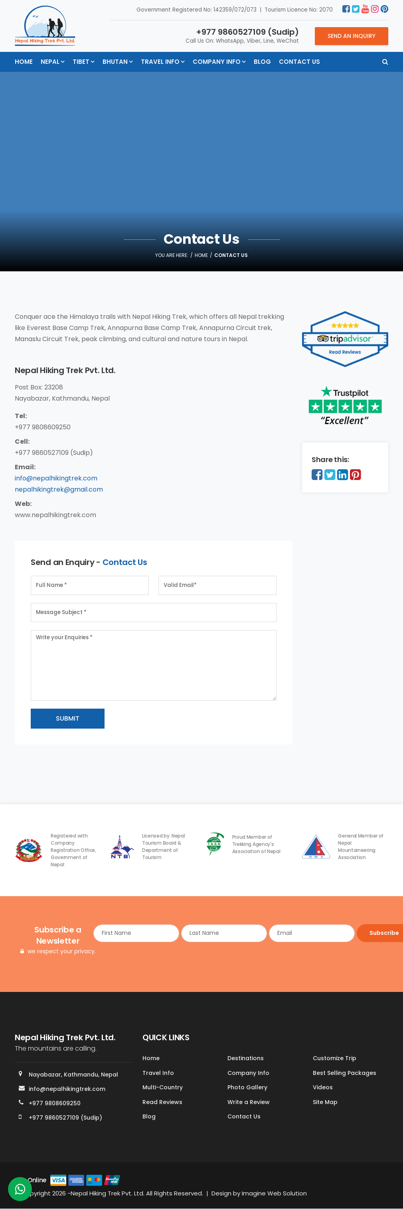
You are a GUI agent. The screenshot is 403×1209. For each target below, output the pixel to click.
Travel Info (160, 61)
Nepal (50, 61)
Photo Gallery (247, 1088)
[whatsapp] (20, 1191)
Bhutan (115, 61)
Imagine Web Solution (274, 1193)
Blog (262, 61)
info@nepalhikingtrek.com (56, 478)
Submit (67, 718)
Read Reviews (162, 1102)
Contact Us (299, 61)
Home (24, 61)
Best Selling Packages (344, 1073)
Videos (323, 1088)
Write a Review (248, 1102)
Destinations (245, 1059)
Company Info (217, 61)
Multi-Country (162, 1088)
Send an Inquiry (351, 36)
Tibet (81, 61)
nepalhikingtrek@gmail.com (59, 489)
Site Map (325, 1102)
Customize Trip (334, 1059)
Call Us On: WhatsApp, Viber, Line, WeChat (242, 35)
